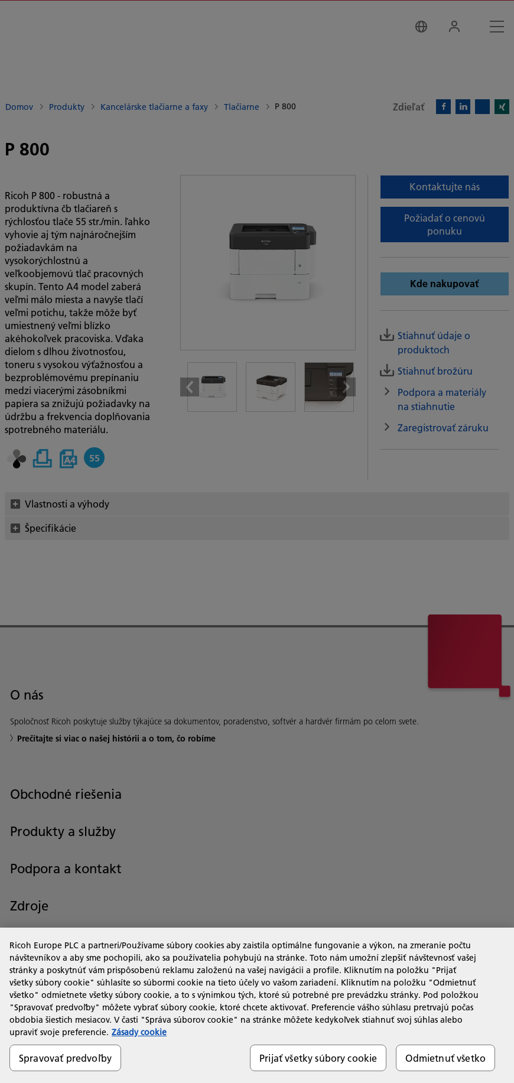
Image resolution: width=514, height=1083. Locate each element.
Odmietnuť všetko (445, 1058)
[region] (257, 1005)
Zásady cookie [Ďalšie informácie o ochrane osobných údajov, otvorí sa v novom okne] (139, 1032)
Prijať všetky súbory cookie (318, 1058)
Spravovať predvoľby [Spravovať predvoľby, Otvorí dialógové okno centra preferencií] (65, 1058)
